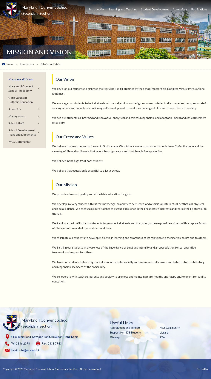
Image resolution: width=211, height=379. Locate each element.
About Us (14, 109)
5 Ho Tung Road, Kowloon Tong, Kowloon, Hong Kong (44, 336)
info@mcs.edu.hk (29, 350)
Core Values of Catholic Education (20, 100)
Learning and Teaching (123, 9)
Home (10, 64)
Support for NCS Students (126, 332)
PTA (162, 337)
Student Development (155, 9)
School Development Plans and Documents (22, 132)
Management (17, 116)
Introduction (97, 9)
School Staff (16, 123)
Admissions (180, 9)
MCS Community (19, 141)
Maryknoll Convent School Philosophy (20, 88)
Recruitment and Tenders (125, 327)
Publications (199, 9)
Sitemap (115, 337)
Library (163, 332)
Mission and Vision (20, 79)
